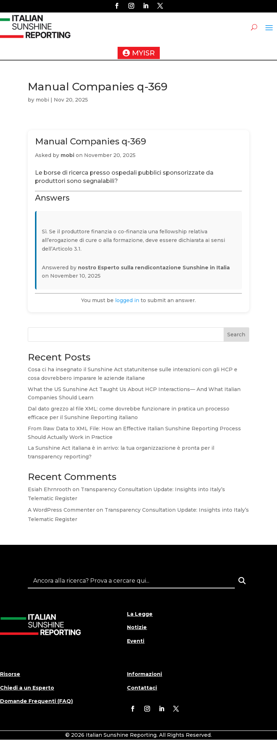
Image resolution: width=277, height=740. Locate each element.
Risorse (10, 674)
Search (236, 334)
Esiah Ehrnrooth (49, 489)
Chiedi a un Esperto (27, 688)
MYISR (143, 53)
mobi (42, 100)
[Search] (242, 581)
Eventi (135, 641)
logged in (127, 300)
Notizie (137, 627)
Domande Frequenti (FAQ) (36, 701)
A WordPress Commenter (61, 510)
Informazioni (144, 674)
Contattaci (142, 688)
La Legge (140, 614)
